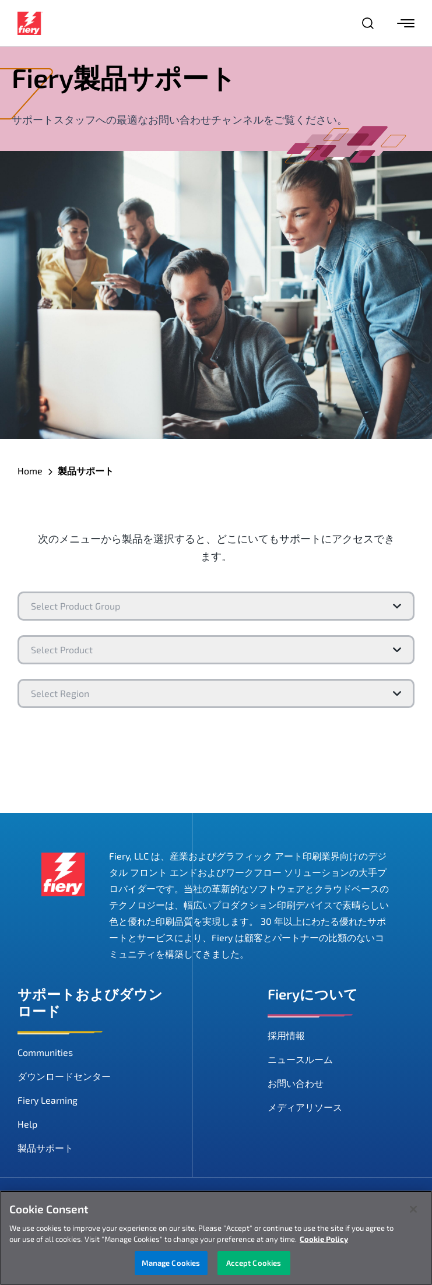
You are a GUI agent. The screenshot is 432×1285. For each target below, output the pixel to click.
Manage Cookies (171, 1264)
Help (27, 1123)
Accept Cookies (254, 1264)
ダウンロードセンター (64, 1076)
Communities (45, 1052)
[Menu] (406, 23)
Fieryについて (313, 993)
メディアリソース (305, 1107)
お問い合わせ (296, 1083)
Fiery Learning (47, 1100)
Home (30, 470)
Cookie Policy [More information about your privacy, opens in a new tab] (324, 1240)
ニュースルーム (300, 1059)
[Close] (413, 1211)
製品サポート (45, 1147)
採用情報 (286, 1035)
